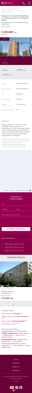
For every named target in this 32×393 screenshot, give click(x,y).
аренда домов (6, 341)
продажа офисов (7, 337)
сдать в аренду (18, 345)
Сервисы (16, 363)
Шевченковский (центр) (9, 22)
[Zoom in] (30, 152)
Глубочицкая (20, 83)
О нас (16, 359)
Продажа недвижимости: (10, 333)
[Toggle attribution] (30, 190)
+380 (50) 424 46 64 (14, 247)
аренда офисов (17, 341)
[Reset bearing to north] (30, 157)
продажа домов (8, 335)
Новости (16, 366)
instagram (16, 387)
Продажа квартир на (11, 313)
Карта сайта (16, 381)
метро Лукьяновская (22, 88)
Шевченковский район (8, 10)
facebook (20, 387)
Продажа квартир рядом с (15, 316)
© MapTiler (12, 190)
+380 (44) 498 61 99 (14, 244)
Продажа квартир (12, 8)
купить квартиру (24, 333)
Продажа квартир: (13, 321)
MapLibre (7, 190)
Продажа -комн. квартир (9, 324)
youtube (12, 387)
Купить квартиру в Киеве (16, 378)
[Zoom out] (30, 154)
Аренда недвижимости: (9, 339)
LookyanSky (19, 94)
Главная (3, 8)
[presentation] (15, 222)
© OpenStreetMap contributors (22, 190)
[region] (16, 171)
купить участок (20, 335)
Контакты (16, 370)
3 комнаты (19, 99)
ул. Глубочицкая (20, 10)
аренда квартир (22, 339)
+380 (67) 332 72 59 (14, 251)
